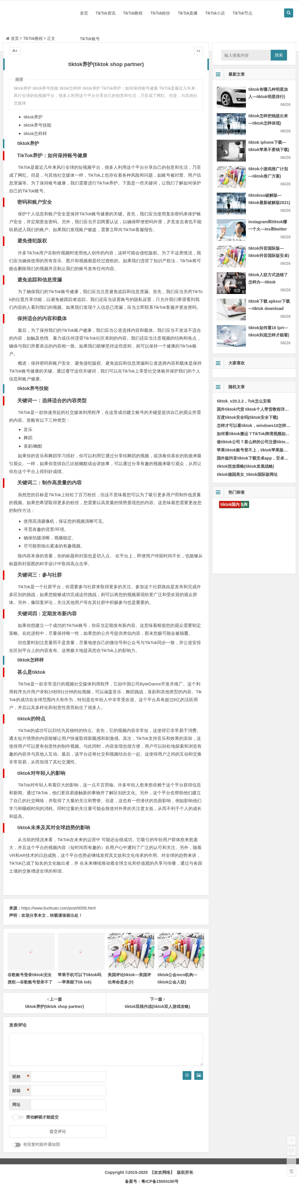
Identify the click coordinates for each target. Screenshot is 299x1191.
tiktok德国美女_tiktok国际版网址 (247, 474)
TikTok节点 (242, 13)
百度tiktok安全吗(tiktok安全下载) (247, 417)
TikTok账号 (90, 38)
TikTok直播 (187, 13)
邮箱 (20, 1090)
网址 (16, 1104)
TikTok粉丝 (160, 13)
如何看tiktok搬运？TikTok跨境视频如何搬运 (257, 433)
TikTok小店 (215, 13)
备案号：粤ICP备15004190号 (152, 1181)
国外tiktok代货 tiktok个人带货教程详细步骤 (257, 409)
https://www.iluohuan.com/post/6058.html (58, 908)
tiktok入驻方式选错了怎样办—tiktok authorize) (268, 282)
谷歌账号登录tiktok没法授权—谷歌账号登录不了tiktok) (30, 982)
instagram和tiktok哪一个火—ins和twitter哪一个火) (267, 229)
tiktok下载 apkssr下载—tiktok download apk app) (269, 308)
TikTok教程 (133, 13)
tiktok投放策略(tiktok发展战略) (245, 466)
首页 (84, 13)
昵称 (20, 1076)
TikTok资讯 (106, 13)
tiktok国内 (230, 504)
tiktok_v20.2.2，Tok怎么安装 (244, 401)
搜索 (279, 55)
